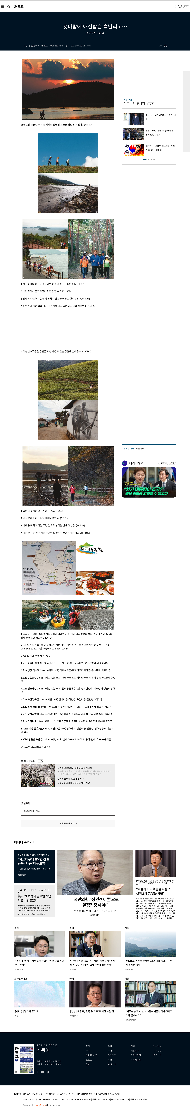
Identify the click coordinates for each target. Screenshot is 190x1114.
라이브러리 (136, 1055)
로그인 (186, 7)
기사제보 (157, 1046)
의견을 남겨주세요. (32, 811)
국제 (110, 1050)
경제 (110, 1046)
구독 (41, 761)
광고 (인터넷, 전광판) (41, 1094)
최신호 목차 (136, 1050)
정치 (88, 1046)
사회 (88, 1050)
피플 (110, 1060)
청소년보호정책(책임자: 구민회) (107, 1094)
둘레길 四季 (28, 761)
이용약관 (72, 1094)
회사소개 (27, 1094)
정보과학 (112, 1055)
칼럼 (88, 1064)
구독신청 (157, 1050)
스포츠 (89, 1060)
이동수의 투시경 (134, 104)
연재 (133, 1046)
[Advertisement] (61, 328)
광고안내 (157, 1055)
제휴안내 (55, 1094)
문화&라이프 (91, 1055)
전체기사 (112, 1064)
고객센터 (63, 1094)
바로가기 (164, 463)
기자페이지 (136, 1060)
